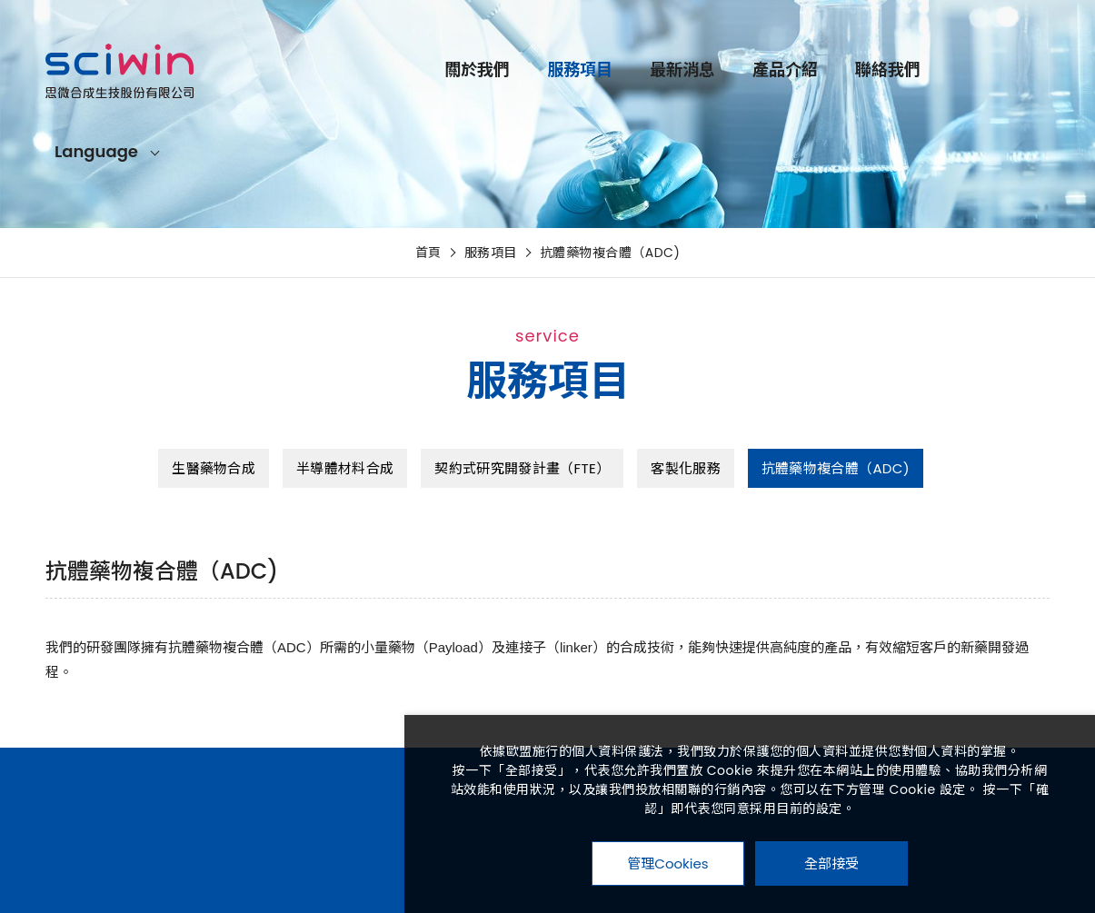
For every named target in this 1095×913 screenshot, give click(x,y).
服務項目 (579, 69)
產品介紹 (785, 69)
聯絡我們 (888, 69)
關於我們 (477, 69)
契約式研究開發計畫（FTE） (522, 468)
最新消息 (682, 69)
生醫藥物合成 (213, 468)
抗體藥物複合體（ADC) (610, 252)
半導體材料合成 (344, 468)
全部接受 (831, 863)
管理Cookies (667, 863)
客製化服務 (686, 468)
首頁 (428, 252)
